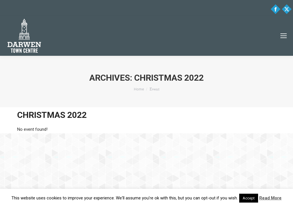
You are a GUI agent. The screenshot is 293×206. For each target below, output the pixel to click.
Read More (270, 198)
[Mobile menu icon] (283, 35)
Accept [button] (249, 198)
